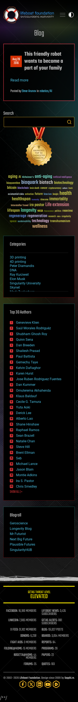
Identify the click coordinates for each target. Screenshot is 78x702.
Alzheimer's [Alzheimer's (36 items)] (28, 177)
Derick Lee (23, 413)
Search (69, 122)
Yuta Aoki (23, 407)
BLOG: (45, 629)
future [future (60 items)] (39, 194)
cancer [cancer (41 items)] (43, 188)
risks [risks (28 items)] (59, 216)
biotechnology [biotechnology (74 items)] (63, 183)
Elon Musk (17, 279)
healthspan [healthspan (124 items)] (21, 199)
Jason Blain (24, 469)
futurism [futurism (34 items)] (48, 194)
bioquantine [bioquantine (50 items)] (13, 183)
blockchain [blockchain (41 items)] (23, 188)
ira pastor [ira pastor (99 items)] (37, 205)
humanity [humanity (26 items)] (35, 200)
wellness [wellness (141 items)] (39, 226)
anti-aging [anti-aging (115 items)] (43, 176)
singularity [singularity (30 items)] (66, 216)
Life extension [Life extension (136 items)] (57, 205)
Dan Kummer (25, 385)
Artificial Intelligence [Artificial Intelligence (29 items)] (62, 177)
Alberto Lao (24, 418)
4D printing (18, 262)
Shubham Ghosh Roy (31, 334)
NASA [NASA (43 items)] (40, 211)
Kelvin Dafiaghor (28, 368)
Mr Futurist (18, 534)
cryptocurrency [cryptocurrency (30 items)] (54, 188)
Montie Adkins (26, 475)
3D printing (18, 257)
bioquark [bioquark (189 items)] (29, 182)
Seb (19, 458)
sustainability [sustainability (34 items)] (24, 221)
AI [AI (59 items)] (20, 177)
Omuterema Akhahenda (33, 390)
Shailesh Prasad (28, 351)
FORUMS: (28, 664)
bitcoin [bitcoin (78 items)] (11, 188)
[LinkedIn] (39, 684)
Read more (19, 80)
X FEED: (14, 629)
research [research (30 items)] (52, 216)
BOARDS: (46, 636)
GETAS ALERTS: (50, 620)
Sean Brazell (25, 436)
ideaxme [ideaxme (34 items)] (44, 199)
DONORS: (25, 636)
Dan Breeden (25, 345)
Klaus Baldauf (26, 396)
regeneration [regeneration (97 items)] (37, 216)
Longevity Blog (21, 529)
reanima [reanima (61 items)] (67, 211)
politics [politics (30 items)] (58, 211)
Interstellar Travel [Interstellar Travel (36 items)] (19, 205)
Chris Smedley (26, 486)
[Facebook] (23, 684)
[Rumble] (56, 684)
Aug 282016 (16, 61)
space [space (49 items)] (13, 221)
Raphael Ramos (27, 430)
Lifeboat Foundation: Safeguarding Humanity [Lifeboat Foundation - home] (28, 14)
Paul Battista (25, 356)
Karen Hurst (24, 373)
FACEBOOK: (12, 611)
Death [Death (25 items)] (70, 188)
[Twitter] (31, 684)
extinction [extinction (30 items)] (29, 194)
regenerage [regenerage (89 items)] (17, 216)
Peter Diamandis (22, 266)
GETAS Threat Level (39, 595)
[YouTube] (48, 684)
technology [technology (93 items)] (40, 221)
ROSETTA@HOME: (23, 655)
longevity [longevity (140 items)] (28, 210)
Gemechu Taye (27, 362)
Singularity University (25, 283)
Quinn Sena (24, 340)
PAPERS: (46, 655)
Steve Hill (23, 447)
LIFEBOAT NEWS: (50, 611)
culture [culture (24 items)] (64, 188)
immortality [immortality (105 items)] (58, 199)
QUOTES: (46, 664)
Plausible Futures (22, 544)
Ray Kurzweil (19, 275)
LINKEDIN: (13, 620)
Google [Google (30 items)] (55, 194)
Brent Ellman (25, 453)
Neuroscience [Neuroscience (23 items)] (49, 211)
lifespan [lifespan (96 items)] (13, 210)
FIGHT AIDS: (16, 642)
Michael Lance (26, 464)
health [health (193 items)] (65, 194)
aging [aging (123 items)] (12, 176)
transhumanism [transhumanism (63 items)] (60, 221)
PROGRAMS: (48, 648)
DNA (13, 270)
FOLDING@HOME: (13, 648)
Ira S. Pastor (25, 481)
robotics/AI (46, 91)
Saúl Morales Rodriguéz (33, 328)
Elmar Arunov (29, 91)
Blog (39, 33)
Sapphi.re (69, 678)
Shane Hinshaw (27, 424)
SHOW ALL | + (16, 492)
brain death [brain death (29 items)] (34, 188)
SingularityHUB (21, 550)
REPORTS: (47, 642)
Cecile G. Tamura (28, 402)
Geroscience (19, 523)
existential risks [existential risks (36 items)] (16, 194)
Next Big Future (21, 539)
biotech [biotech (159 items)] (46, 182)
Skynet (15, 287)
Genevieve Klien (27, 323)
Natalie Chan (25, 441)
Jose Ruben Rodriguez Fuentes (38, 379)
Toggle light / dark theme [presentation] (71, 14)
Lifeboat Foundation (30, 678)
